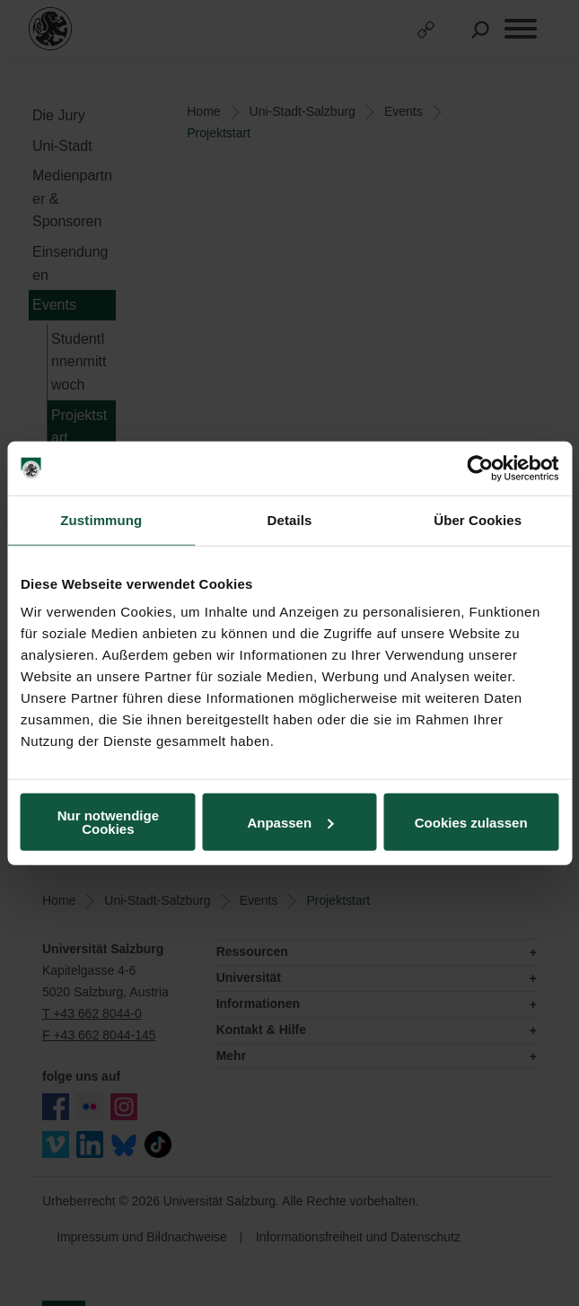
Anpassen (290, 821)
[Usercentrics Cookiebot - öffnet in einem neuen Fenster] (479, 467)
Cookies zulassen (471, 821)
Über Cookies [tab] (478, 519)
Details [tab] (290, 519)
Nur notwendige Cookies (108, 822)
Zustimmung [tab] (101, 519)
